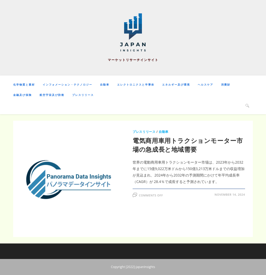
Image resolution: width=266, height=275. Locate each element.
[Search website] (247, 105)
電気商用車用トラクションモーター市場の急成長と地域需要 (188, 145)
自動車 (164, 131)
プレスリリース (144, 131)
